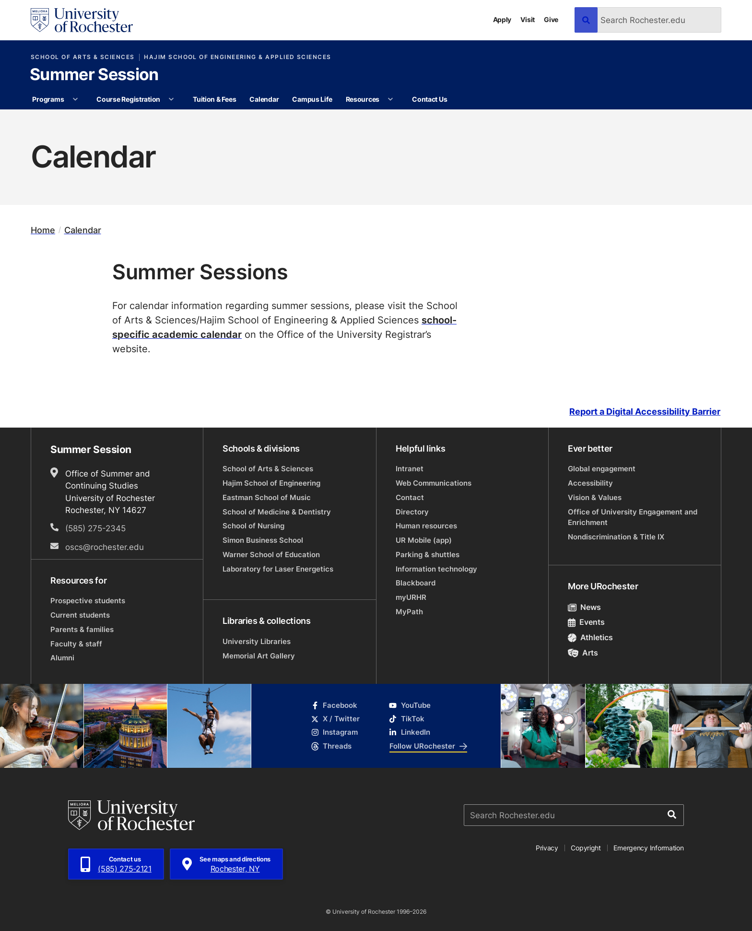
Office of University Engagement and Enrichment (632, 517)
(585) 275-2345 (95, 528)
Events (586, 622)
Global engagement (601, 469)
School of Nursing (253, 526)
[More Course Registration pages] (172, 99)
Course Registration (128, 99)
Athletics (590, 637)
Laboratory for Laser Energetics (278, 569)
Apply (502, 19)
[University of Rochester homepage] (82, 20)
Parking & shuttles (427, 554)
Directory (412, 512)
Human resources (426, 526)
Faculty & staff (76, 644)
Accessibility (590, 483)
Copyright (586, 847)
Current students (80, 615)
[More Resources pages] (390, 99)
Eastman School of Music (267, 497)
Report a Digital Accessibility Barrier (644, 411)
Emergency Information (648, 847)
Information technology (436, 569)
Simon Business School (263, 540)
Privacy (547, 847)
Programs (48, 99)
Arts (583, 652)
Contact (410, 497)
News (584, 607)
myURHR (411, 597)
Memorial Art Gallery (259, 656)
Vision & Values (595, 497)
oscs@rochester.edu (104, 546)
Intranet (409, 469)
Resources (363, 99)
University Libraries (257, 641)
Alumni (62, 658)
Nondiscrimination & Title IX (616, 537)
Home (43, 230)
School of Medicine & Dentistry (277, 512)
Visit (527, 19)
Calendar (264, 99)
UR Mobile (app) (424, 540)
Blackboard (415, 583)
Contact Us (429, 99)
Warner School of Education (271, 554)
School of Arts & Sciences (83, 57)
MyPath (409, 612)
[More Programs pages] (75, 99)
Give (551, 19)
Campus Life (312, 99)
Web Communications (433, 483)
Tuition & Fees (214, 99)
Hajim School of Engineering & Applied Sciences (237, 57)
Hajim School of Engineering (271, 483)
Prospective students (87, 601)
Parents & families (82, 629)
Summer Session (94, 75)
